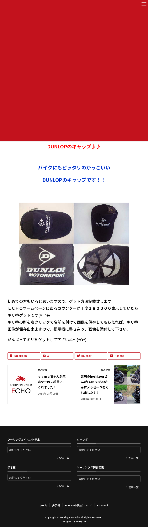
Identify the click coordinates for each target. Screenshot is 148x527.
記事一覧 (64, 458)
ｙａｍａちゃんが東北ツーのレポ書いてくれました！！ (52, 381)
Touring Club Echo (70, 517)
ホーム (43, 505)
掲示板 (56, 505)
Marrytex (81, 521)
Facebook (102, 505)
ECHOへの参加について (78, 505)
